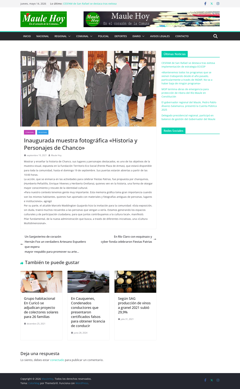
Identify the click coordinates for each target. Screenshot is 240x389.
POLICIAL (103, 36)
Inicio (27, 36)
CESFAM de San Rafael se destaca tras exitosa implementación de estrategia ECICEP (90, 5)
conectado (57, 360)
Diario (136, 36)
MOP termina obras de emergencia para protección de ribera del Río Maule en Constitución (185, 92)
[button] (69, 36)
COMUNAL (82, 36)
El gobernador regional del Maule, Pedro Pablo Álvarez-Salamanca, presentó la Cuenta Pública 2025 (189, 106)
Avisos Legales (160, 36)
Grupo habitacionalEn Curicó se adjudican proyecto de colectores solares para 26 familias (41, 307)
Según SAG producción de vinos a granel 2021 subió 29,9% (134, 305)
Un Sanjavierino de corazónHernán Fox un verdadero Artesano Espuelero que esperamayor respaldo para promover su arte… (53, 244)
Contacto (182, 36)
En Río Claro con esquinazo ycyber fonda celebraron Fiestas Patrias (128, 239)
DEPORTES (120, 36)
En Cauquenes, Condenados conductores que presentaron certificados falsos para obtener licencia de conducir (88, 312)
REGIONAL (61, 36)
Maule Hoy (56, 155)
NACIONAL (42, 36)
